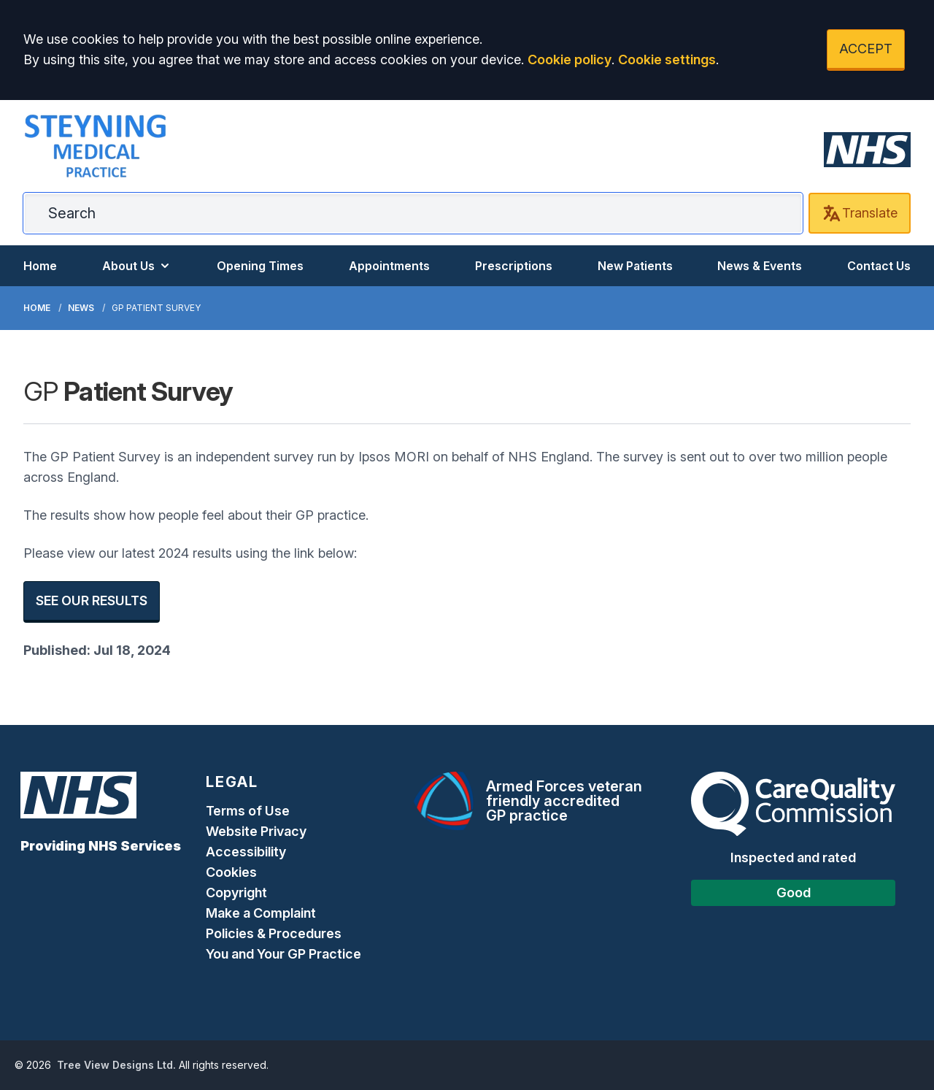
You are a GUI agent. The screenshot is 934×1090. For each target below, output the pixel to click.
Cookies (231, 872)
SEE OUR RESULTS (91, 600)
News (81, 307)
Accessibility (246, 851)
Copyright (236, 892)
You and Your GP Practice (285, 954)
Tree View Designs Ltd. (116, 1065)
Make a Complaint (261, 913)
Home (40, 265)
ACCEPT (865, 48)
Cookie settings (667, 59)
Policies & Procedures (273, 933)
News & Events (759, 265)
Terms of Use (248, 810)
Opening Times (260, 265)
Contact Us (879, 265)
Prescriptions (513, 265)
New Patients (635, 265)
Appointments (389, 265)
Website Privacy (256, 831)
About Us (137, 265)
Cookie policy (569, 59)
